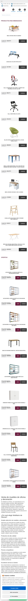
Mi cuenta (19, 10)
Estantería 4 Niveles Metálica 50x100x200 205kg (14, 299)
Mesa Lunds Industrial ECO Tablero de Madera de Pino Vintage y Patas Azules (14, 167)
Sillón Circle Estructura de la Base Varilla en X (14, 140)
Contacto (13, 10)
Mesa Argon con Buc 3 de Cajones (14, 192)
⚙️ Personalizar (14, 596)
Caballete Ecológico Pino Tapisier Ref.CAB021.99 (14, 219)
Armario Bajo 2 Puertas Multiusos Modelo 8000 (14, 429)
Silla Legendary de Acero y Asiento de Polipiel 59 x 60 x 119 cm (14, 88)
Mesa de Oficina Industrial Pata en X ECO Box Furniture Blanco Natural (14, 245)
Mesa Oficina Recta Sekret (14, 35)
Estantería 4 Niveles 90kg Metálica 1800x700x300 (14, 377)
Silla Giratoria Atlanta (14, 113)
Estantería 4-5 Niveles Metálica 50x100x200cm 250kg (14, 273)
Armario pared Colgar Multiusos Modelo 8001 (14, 403)
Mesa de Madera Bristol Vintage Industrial (14, 350)
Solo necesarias (14, 592)
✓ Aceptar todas (14, 588)
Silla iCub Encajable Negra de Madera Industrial (14, 455)
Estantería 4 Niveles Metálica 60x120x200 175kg (14, 481)
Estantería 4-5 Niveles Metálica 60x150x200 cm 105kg (14, 325)
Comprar (23, 41)
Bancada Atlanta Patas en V (14, 61)
